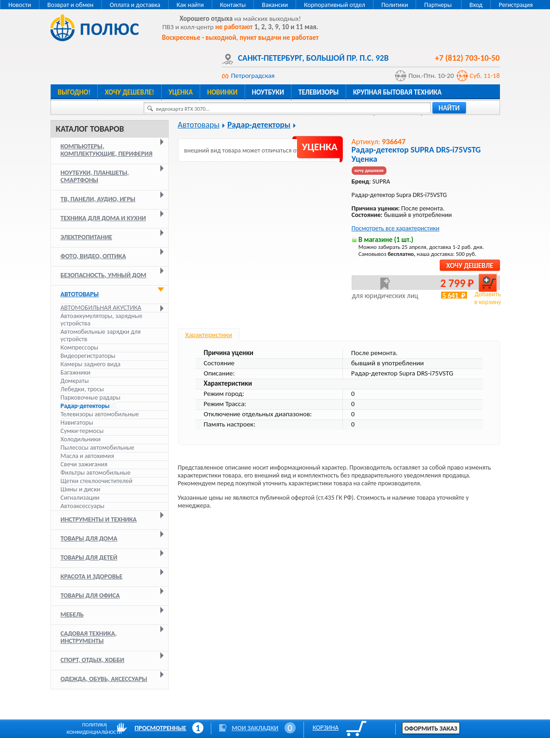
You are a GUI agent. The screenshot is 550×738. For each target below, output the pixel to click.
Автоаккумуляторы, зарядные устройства (102, 319)
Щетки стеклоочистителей (97, 481)
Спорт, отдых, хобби (93, 660)
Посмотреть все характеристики (396, 228)
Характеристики (208, 335)
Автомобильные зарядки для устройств (101, 335)
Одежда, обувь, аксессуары (104, 679)
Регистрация (516, 5)
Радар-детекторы (85, 406)
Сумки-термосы (82, 431)
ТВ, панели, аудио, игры (98, 199)
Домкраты (75, 381)
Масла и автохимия (87, 456)
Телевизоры (318, 92)
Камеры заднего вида (90, 364)
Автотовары (80, 294)
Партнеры (437, 5)
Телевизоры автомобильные (100, 414)
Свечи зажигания (84, 464)
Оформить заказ (431, 728)
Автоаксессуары (83, 506)
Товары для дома (89, 538)
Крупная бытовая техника (397, 92)
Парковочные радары (90, 397)
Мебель (72, 614)
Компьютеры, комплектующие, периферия (107, 150)
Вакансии (275, 5)
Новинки (222, 92)
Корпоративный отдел (334, 5)
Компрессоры (80, 347)
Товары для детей (89, 557)
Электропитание (87, 237)
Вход (475, 5)
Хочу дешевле (469, 265)
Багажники (75, 372)
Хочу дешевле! (129, 92)
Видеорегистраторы (88, 356)
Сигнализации (80, 498)
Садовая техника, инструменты (89, 637)
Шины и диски (81, 489)
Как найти (190, 5)
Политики (394, 5)
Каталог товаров (90, 129)
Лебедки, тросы (82, 389)
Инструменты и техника (99, 519)
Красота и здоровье (92, 576)
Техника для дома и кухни (103, 218)
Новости (19, 5)
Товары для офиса (90, 595)
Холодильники (81, 439)
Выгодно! (74, 92)
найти (449, 108)
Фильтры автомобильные (96, 473)
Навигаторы (77, 422)
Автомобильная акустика (101, 308)
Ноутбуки (268, 92)
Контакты (233, 5)
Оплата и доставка (135, 5)
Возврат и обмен (70, 5)
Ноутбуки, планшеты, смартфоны (95, 176)
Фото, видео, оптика (93, 256)
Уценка (181, 92)
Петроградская (253, 75)
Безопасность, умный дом (103, 275)
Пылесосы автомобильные (97, 448)
